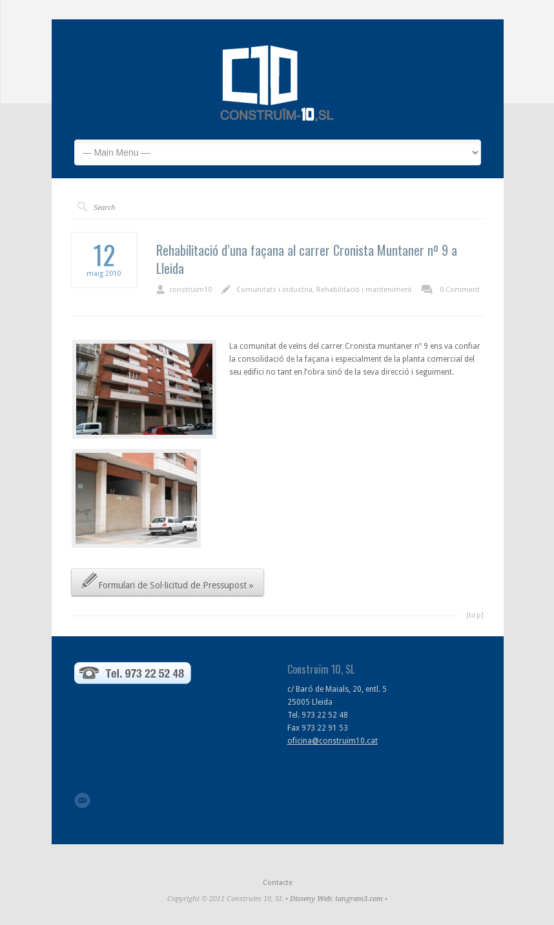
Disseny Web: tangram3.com (336, 899)
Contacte (277, 882)
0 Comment (460, 290)
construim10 (190, 290)
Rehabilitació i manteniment (364, 290)
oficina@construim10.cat (332, 740)
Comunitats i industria (274, 290)
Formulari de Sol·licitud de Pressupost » (167, 580)
